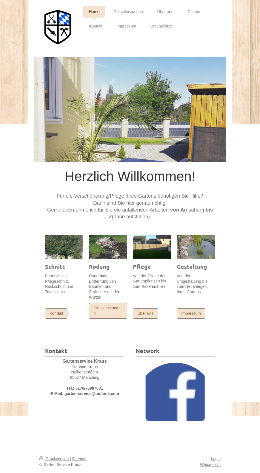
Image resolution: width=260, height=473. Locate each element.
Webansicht (210, 464)
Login (216, 459)
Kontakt (56, 313)
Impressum (191, 313)
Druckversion (54, 459)
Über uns (145, 313)
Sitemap (79, 459)
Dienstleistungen (107, 311)
